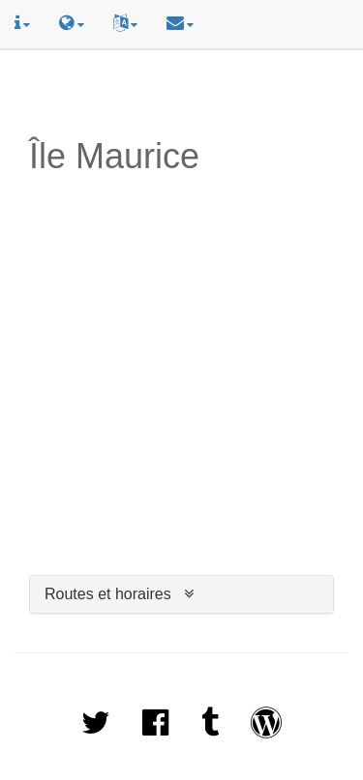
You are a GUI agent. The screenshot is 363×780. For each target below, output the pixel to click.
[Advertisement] (184, 94)
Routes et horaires (108, 594)
